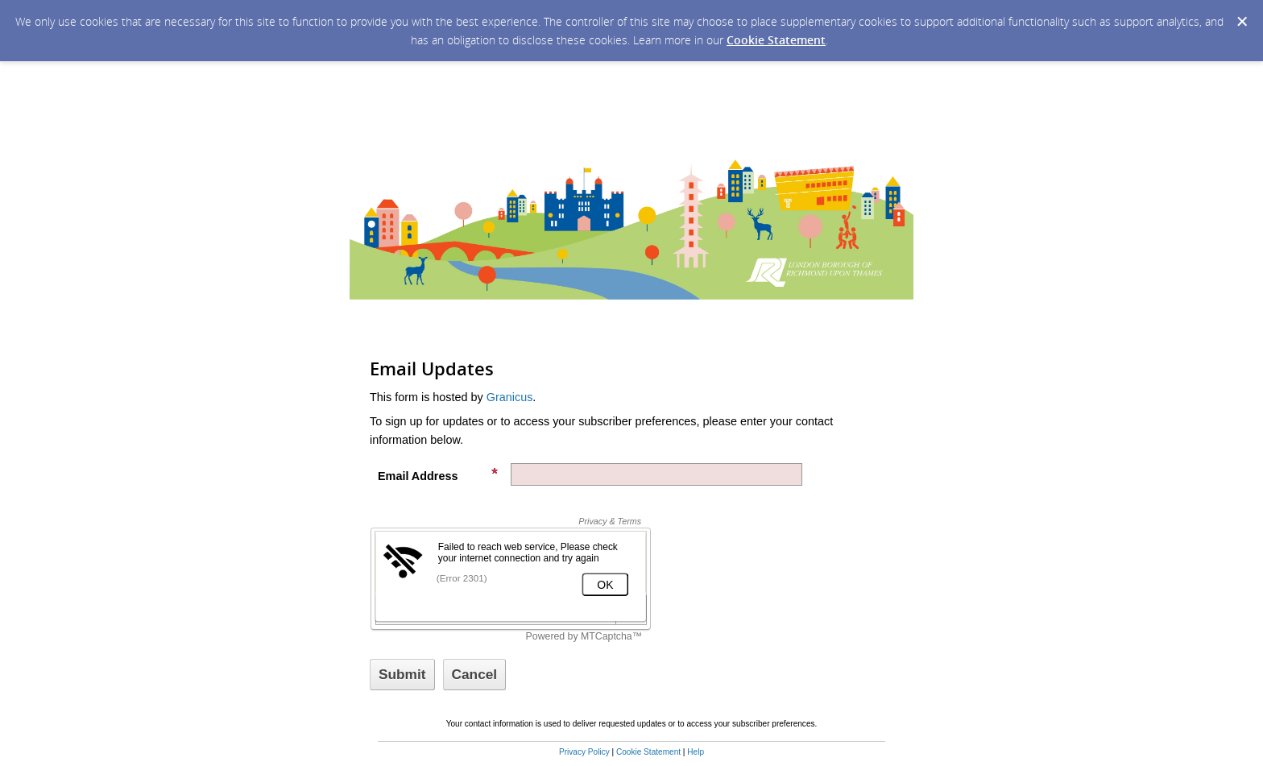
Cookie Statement (776, 40)
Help (695, 751)
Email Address (438, 474)
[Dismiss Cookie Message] (1242, 21)
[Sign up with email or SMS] (402, 674)
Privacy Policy (584, 751)
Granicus (510, 397)
